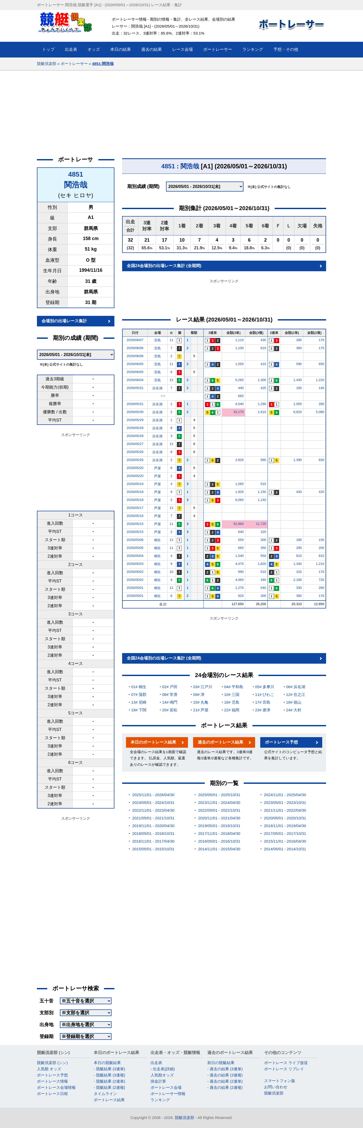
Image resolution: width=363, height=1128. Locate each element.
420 (263, 388)
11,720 (261, 524)
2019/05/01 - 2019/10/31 (219, 826)
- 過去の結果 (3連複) (225, 1075)
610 (263, 348)
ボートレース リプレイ (284, 1069)
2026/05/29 (135, 420)
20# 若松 (169, 710)
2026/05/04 (135, 556)
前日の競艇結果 (220, 1062)
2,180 (297, 580)
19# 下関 (138, 710)
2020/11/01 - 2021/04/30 (219, 818)
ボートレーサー (74, 63)
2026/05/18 (135, 492)
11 (171, 340)
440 (241, 388)
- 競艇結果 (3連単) (109, 1069)
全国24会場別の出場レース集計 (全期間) (164, 266)
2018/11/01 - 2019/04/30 (285, 826)
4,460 (239, 580)
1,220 (320, 380)
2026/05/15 (135, 524)
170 (321, 340)
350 (263, 548)
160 (299, 388)
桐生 (157, 540)
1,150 (262, 492)
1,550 (239, 364)
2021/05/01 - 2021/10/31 (153, 818)
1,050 (297, 404)
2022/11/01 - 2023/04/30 (153, 810)
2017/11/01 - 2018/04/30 (219, 833)
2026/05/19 (135, 484)
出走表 (156, 1062)
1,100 (239, 348)
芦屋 (157, 468)
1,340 (297, 564)
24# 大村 (293, 710)
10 (171, 572)
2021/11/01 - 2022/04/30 (285, 810)
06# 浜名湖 (295, 687)
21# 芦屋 (200, 710)
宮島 (157, 340)
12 (171, 380)
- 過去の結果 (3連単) (225, 1069)
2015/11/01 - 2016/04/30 (285, 841)
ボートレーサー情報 (168, 1093)
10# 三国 (231, 694)
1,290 (262, 404)
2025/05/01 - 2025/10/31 (219, 795)
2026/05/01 (135, 588)
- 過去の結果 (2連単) (225, 1081)
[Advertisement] (181, 109)
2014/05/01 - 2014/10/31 (285, 849)
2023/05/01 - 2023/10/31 (285, 802)
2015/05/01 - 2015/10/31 (153, 849)
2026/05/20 (135, 468)
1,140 (262, 500)
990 (241, 572)
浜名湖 (157, 388)
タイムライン (105, 1093)
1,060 (239, 484)
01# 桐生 (138, 687)
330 (299, 588)
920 (241, 596)
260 (321, 588)
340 (263, 580)
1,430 (297, 380)
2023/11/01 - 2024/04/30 (219, 802)
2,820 (239, 460)
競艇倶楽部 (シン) (52, 1062)
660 (241, 396)
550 (241, 540)
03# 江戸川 (202, 687)
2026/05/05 (135, 548)
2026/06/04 (135, 380)
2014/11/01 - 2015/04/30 (219, 849)
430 (263, 340)
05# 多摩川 (264, 687)
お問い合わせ (275, 1087)
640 (241, 532)
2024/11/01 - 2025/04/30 (285, 795)
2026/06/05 (135, 364)
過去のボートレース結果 (220, 742)
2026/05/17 (135, 508)
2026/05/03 (135, 564)
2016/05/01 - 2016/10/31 (219, 841)
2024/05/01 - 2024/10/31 (153, 802)
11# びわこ (264, 694)
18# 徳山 (293, 702)
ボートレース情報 (52, 1081)
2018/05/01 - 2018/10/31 (153, 833)
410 (263, 364)
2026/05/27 (135, 444)
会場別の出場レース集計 (64, 321)
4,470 (239, 564)
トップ (48, 49)
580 (263, 460)
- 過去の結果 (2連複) (225, 1087)
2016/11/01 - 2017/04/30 (153, 841)
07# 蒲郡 (138, 694)
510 (263, 484)
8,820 (297, 412)
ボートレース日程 (52, 1093)
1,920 (239, 492)
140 (321, 388)
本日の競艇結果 (107, 1062)
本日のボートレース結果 (153, 742)
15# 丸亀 (200, 702)
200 (321, 548)
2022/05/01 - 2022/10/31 (219, 810)
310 (299, 572)
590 (299, 364)
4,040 (239, 404)
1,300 (262, 380)
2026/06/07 (135, 340)
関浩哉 (75, 184)
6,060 (239, 500)
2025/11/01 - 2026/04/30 (153, 795)
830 (321, 460)
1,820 (262, 564)
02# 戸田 (169, 687)
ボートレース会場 (166, 1087)
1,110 (239, 340)
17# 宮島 (262, 702)
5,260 (239, 380)
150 (321, 540)
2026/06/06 (135, 348)
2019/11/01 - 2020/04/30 (153, 826)
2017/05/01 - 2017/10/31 (285, 833)
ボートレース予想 (281, 742)
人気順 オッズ (49, 1069)
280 (299, 340)
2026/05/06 (135, 540)
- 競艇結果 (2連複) (109, 1087)
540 (263, 588)
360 (299, 348)
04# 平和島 (233, 687)
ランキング (160, 1100)
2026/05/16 (135, 516)
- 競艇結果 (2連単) (109, 1081)
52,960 (238, 524)
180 (299, 540)
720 (321, 580)
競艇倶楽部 (46, 63)
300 (263, 540)
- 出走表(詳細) (163, 1069)
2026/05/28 (135, 428)
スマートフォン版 (279, 1080)
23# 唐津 (262, 710)
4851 (75, 174)
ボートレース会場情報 (56, 1087)
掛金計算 (158, 1081)
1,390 (297, 460)
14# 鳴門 (169, 702)
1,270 (239, 588)
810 (299, 556)
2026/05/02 (135, 572)
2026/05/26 (135, 452)
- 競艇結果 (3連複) (109, 1075)
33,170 (238, 412)
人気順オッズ (162, 1075)
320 (263, 532)
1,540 (239, 556)
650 (321, 364)
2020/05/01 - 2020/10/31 (285, 818)
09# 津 (198, 694)
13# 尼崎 (138, 702)
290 (299, 548)
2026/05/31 (135, 388)
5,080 (320, 412)
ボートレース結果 (109, 1100)
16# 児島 (231, 702)
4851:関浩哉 (102, 63)
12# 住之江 (295, 694)
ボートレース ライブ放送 (286, 1062)
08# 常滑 (169, 694)
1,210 (320, 564)
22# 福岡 (231, 710)
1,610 (262, 412)
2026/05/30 (135, 412)
